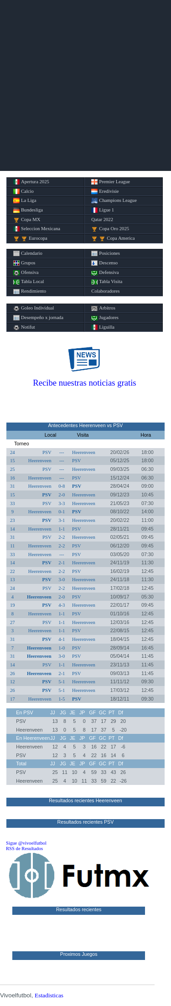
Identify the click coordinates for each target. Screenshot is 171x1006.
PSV (47, 452)
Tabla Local (28, 281)
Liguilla (102, 327)
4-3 (61, 605)
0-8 (61, 486)
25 (12, 469)
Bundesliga (28, 210)
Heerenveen (83, 452)
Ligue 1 (102, 210)
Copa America (113, 238)
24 (12, 452)
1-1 (61, 528)
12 (12, 681)
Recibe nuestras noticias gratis (84, 382)
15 (12, 460)
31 (12, 486)
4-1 (61, 639)
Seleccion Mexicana (36, 229)
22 (12, 571)
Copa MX (26, 219)
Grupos (24, 263)
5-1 (61, 681)
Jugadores (105, 317)
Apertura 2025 (31, 182)
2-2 (61, 537)
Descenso (104, 263)
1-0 (61, 647)
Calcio (23, 191)
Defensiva (105, 272)
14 (12, 528)
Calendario (27, 253)
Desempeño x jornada (38, 317)
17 (12, 699)
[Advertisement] (85, 85)
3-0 (61, 579)
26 (12, 673)
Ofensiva (25, 272)
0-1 (61, 511)
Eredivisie (105, 191)
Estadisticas (49, 995)
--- (61, 452)
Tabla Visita (106, 281)
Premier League (110, 182)
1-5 (61, 699)
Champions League (114, 200)
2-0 (61, 494)
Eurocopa (30, 238)
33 (12, 503)
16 (12, 477)
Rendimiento (29, 291)
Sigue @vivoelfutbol (26, 843)
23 (12, 520)
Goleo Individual (33, 308)
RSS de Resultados (24, 848)
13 (12, 579)
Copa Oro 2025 (110, 229)
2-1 (61, 562)
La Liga (24, 200)
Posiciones (105, 253)
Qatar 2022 (102, 219)
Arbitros (103, 308)
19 (12, 605)
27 (12, 622)
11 (12, 545)
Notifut (24, 327)
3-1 (61, 520)
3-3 (61, 503)
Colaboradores (105, 291)
